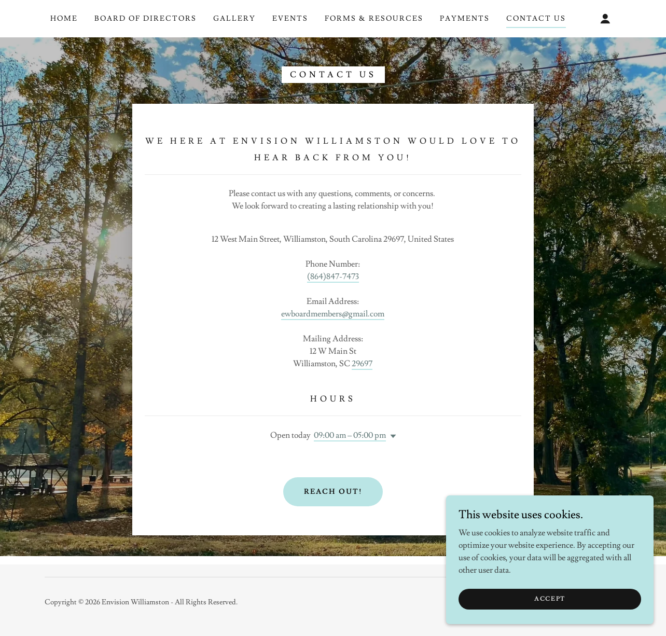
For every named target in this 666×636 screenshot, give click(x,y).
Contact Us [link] (536, 18)
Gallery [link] (234, 18)
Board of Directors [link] (145, 18)
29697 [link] (362, 363)
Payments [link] (465, 18)
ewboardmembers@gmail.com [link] (332, 314)
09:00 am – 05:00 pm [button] (350, 435)
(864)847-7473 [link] (333, 276)
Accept (549, 599)
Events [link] (290, 18)
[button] (605, 18)
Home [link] (64, 18)
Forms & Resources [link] (374, 18)
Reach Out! (333, 491)
